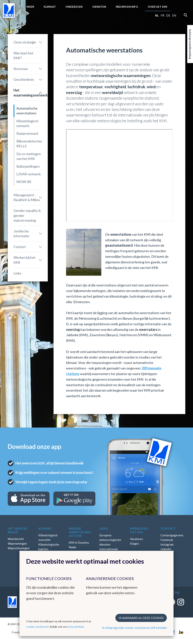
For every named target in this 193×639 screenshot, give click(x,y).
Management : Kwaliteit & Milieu (26, 197)
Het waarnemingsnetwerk (27, 92)
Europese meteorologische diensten (110, 539)
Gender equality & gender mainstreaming (27, 215)
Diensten (99, 6)
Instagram (167, 544)
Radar (72, 547)
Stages (134, 543)
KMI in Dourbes (79, 542)
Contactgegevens (171, 535)
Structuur (20, 69)
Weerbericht (16, 539)
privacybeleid (76, 626)
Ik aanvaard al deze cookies (141, 618)
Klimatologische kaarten (48, 547)
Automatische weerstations (27, 110)
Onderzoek (74, 6)
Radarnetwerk (27, 133)
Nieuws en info (127, 6)
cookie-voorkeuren (37, 626)
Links (17, 273)
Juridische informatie (21, 233)
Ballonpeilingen (28, 166)
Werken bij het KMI (24, 259)
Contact (19, 247)
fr (162, 15)
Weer (30, 6)
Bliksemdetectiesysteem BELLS (29, 143)
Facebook (166, 540)
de (168, 15)
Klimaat (50, 6)
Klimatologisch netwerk (27, 123)
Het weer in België (17, 530)
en (174, 15)
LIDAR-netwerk (28, 174)
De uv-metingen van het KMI (28, 156)
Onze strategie (24, 42)
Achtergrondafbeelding (190, 44)
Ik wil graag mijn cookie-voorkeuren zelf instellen (134, 627)
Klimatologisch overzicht (48, 537)
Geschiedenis (23, 79)
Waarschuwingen (19, 548)
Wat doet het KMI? (23, 55)
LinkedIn (165, 549)
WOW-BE (24, 182)
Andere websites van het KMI (80, 532)
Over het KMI (157, 6)
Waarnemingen (17, 543)
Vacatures (136, 539)
